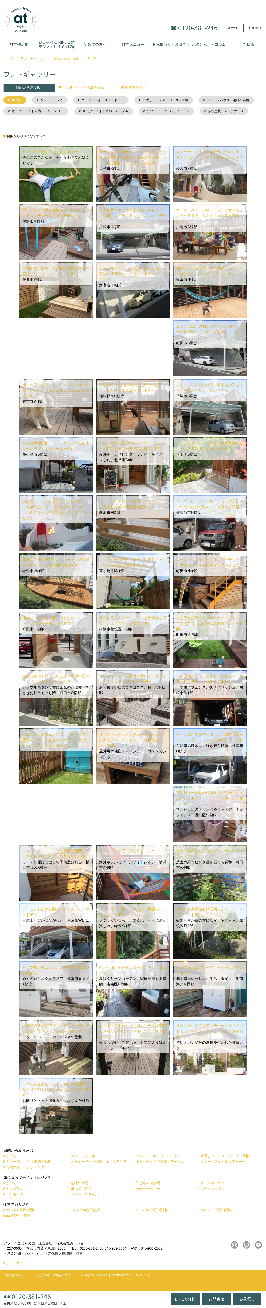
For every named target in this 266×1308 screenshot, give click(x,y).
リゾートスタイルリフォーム (35, 123)
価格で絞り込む (133, 87)
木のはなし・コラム (209, 44)
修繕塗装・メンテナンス (95, 123)
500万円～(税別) (19, 1227)
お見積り (254, 27)
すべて (17, 100)
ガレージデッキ (53, 100)
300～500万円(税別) (216, 1222)
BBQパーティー (148, 1200)
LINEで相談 (185, 1299)
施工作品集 (19, 44)
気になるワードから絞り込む (81, 87)
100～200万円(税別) (86, 1222)
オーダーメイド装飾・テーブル (175, 111)
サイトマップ (16, 1275)
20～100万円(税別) (21, 1222)
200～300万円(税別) (151, 1222)
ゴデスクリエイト (141, 1287)
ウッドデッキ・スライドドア (107, 100)
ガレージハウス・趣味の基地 (35, 111)
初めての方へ (95, 44)
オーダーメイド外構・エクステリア (104, 111)
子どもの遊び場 (148, 1195)
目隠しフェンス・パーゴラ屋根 (173, 100)
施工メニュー (133, 44)
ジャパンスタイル (85, 1206)
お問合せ (232, 27)
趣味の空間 (79, 1195)
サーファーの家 (212, 1195)
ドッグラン (15, 1200)
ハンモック (15, 1206)
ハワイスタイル (212, 1200)
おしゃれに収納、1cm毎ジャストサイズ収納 (57, 44)
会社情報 (246, 44)
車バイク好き (81, 1200)
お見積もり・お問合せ (171, 44)
